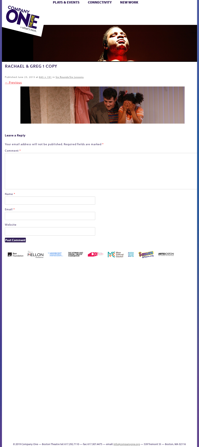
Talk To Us (164, 414)
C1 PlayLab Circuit (177, 336)
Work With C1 (131, 414)
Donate (109, 319)
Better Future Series (35, 313)
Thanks (188, 420)
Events (176, 420)
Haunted (132, 319)
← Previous (13, 82)
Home (7, 319)
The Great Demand (98, 414)
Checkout (99, 319)
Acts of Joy (23, 313)
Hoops (148, 319)
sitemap (138, 420)
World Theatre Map (177, 375)
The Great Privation (105, 414)
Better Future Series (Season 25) (47, 307)
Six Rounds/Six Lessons (70, 77)
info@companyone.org (126, 444)
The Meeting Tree (121, 414)
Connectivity (100, 2)
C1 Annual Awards (101, 431)
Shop (70, 16)
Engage (177, 324)
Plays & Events (66, 2)
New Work (129, 2)
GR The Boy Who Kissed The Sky (125, 302)
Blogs (176, 386)
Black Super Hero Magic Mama (63, 307)
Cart (92, 11)
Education (116, 319)
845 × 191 (45, 77)
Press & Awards (117, 20)
